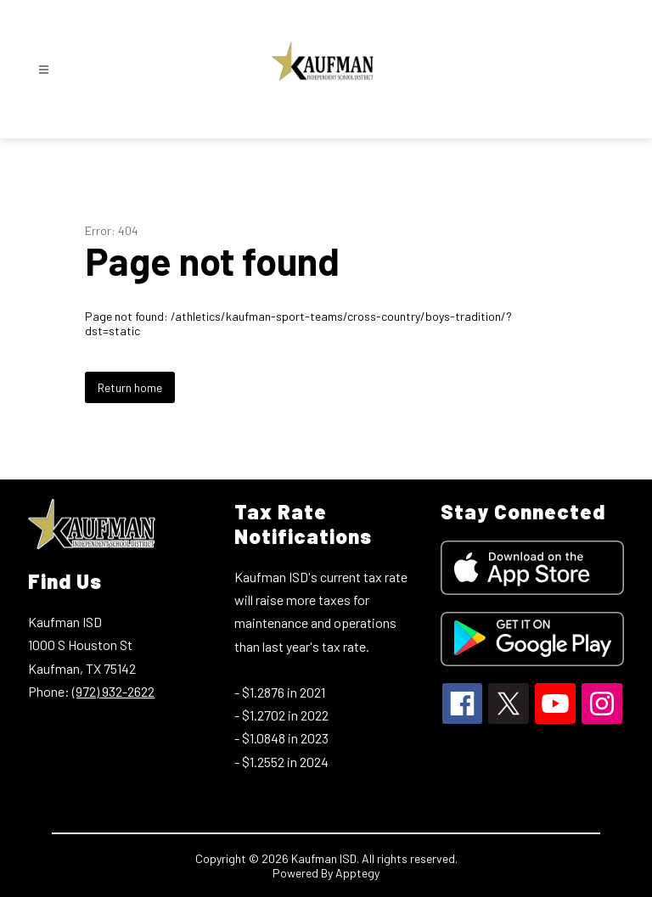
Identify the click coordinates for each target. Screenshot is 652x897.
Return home (130, 387)
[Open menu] (43, 70)
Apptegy (357, 873)
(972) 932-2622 (113, 691)
